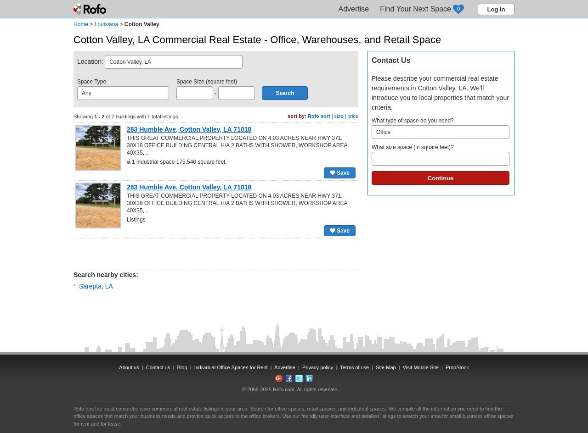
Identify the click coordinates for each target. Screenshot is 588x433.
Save (340, 173)
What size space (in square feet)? (440, 155)
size (339, 116)
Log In (496, 9)
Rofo (91, 9)
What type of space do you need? (440, 128)
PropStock (457, 367)
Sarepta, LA (96, 286)
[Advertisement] (215, 254)
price (352, 116)
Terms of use (354, 367)
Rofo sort (319, 116)
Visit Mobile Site (421, 367)
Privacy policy (317, 367)
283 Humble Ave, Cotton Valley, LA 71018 (189, 129)
